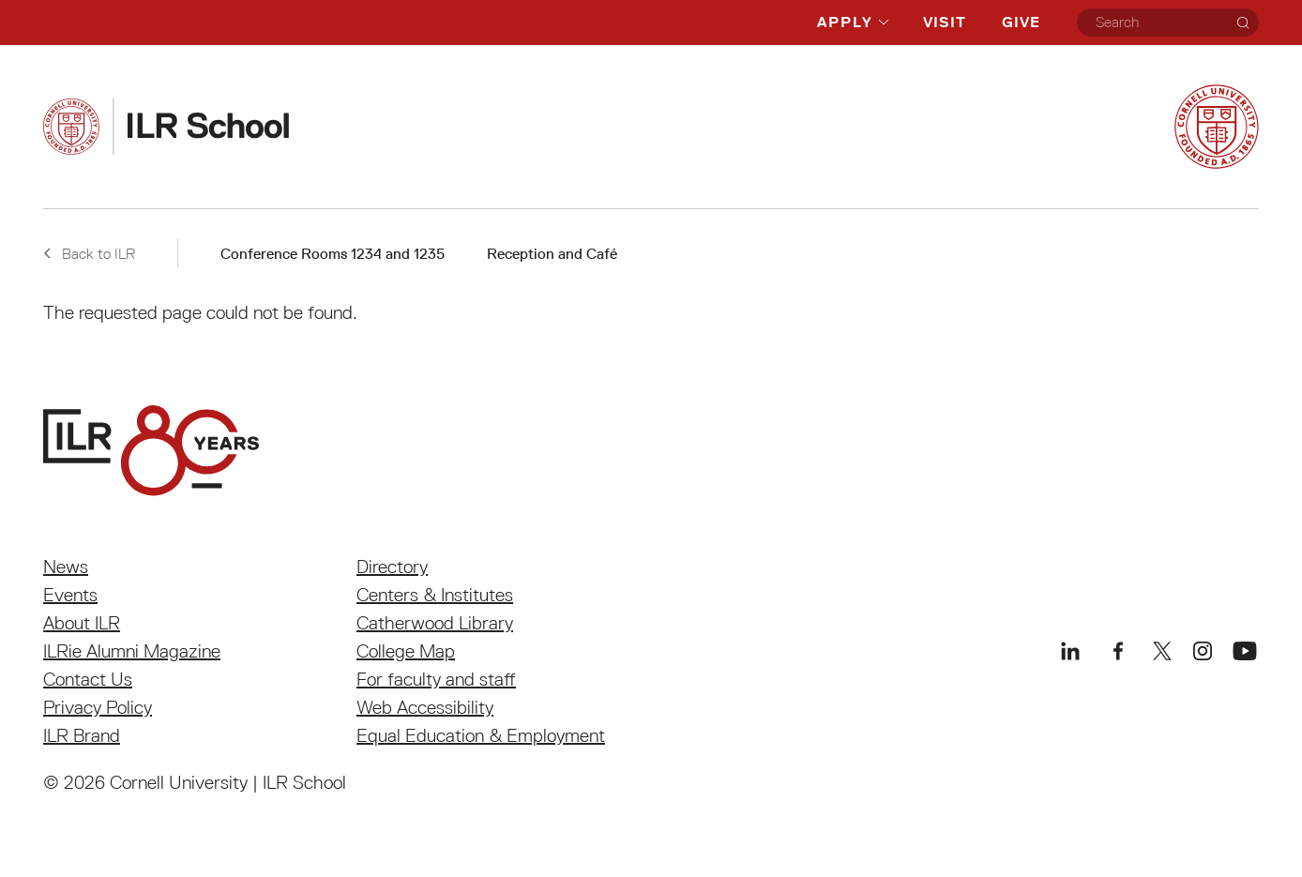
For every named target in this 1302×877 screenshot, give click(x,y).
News (65, 566)
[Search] (1243, 22)
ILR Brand (81, 735)
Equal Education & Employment (480, 735)
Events (70, 594)
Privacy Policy (97, 707)
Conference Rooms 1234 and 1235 (332, 254)
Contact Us (87, 679)
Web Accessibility (424, 707)
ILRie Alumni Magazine (131, 651)
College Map (405, 651)
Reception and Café (552, 254)
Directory (392, 566)
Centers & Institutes (434, 594)
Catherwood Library (434, 623)
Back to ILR (89, 253)
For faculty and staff (436, 679)
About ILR (81, 623)
